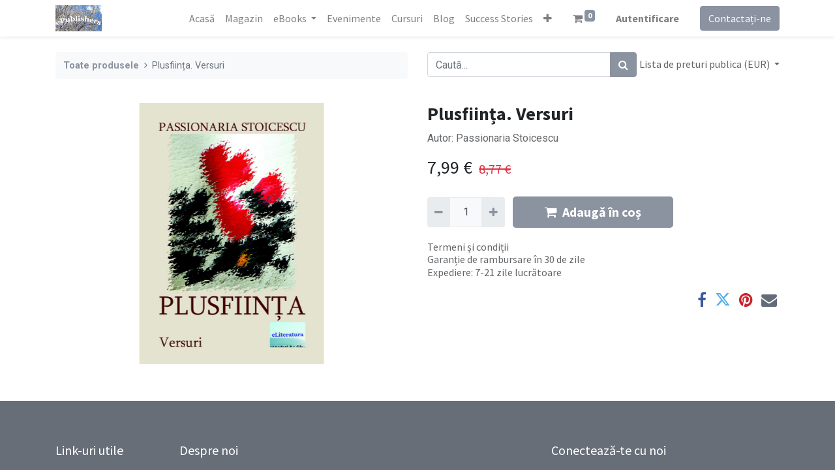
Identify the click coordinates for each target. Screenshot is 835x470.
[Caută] (623, 64)
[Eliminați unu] (438, 212)
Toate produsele (101, 65)
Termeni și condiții (468, 246)
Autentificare (647, 18)
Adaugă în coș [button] (593, 212)
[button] (547, 18)
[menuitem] (202, 18)
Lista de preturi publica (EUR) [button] (705, 63)
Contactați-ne (739, 18)
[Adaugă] (492, 212)
